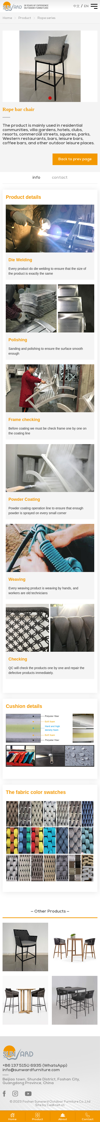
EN (86, 6)
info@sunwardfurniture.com (31, 1070)
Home (7, 18)
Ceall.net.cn (56, 1105)
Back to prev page (75, 159)
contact (60, 177)
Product (24, 18)
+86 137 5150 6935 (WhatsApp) (35, 1066)
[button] (50, 98)
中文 (76, 6)
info (36, 177)
